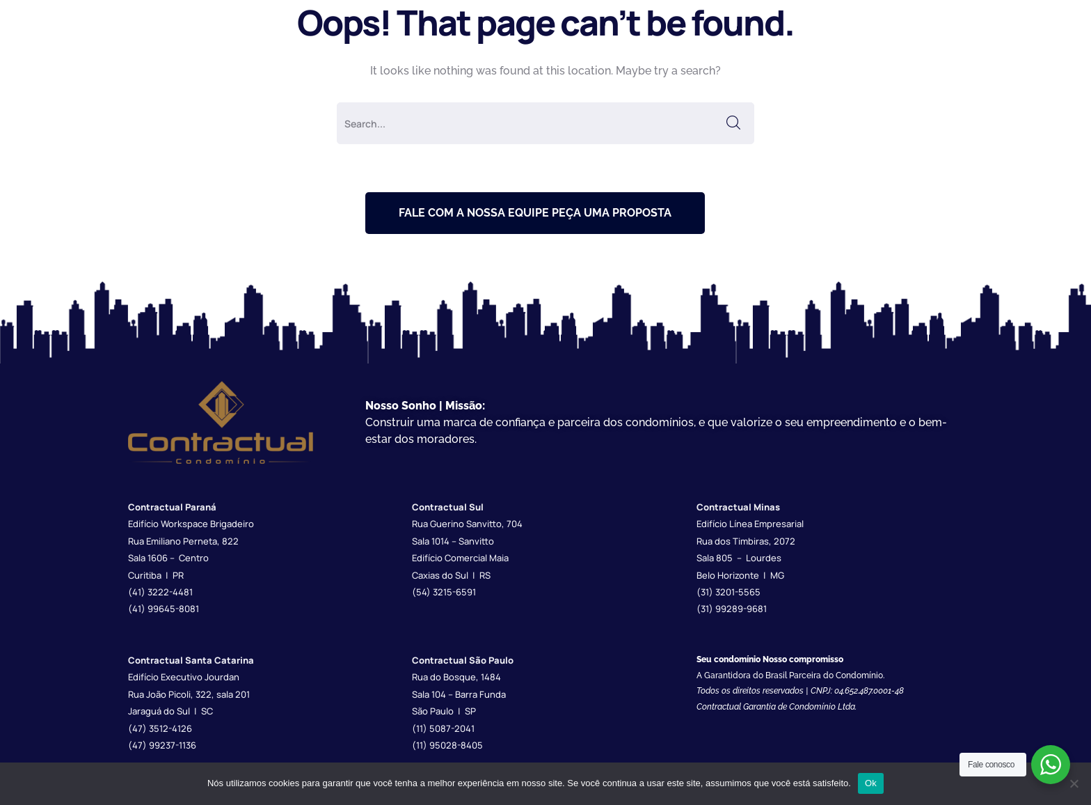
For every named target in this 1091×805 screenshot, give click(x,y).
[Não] (1074, 783)
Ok (871, 783)
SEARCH (733, 123)
